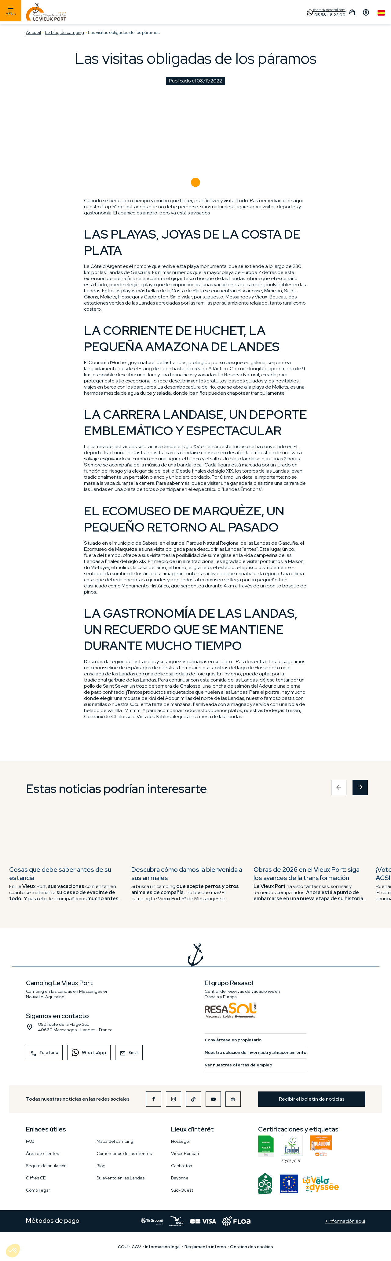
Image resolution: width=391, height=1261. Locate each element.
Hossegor (180, 1141)
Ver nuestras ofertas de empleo (238, 1065)
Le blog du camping (64, 32)
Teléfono (44, 1053)
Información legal (163, 1246)
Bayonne (179, 1178)
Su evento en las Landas (120, 1178)
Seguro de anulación (46, 1165)
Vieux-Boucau (185, 1153)
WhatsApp (87, 1052)
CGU (123, 1246)
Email (128, 1053)
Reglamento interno (205, 1246)
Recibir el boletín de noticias (312, 1099)
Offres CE (36, 1178)
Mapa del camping (115, 1141)
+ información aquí (345, 1221)
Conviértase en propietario (233, 1040)
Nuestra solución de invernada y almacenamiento (255, 1052)
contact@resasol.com (329, 10)
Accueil (33, 32)
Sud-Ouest (182, 1190)
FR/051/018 (292, 1146)
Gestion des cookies (251, 1246)
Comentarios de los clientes (124, 1153)
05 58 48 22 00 (329, 14)
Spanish (381, 13)
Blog (101, 1165)
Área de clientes (42, 1153)
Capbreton (181, 1165)
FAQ (30, 1141)
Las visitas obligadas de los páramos (123, 32)
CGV (136, 1246)
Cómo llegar (38, 1190)
